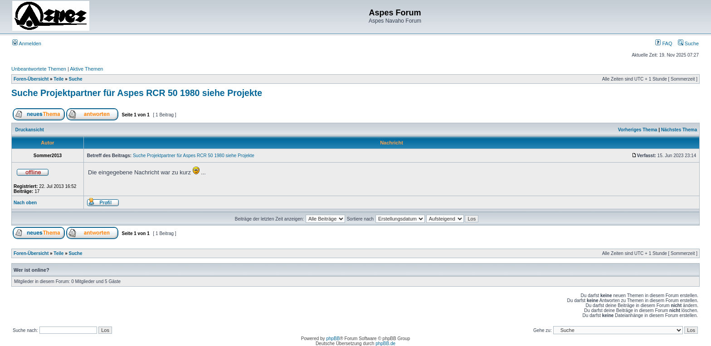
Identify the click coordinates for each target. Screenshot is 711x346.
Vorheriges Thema (637, 129)
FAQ (663, 43)
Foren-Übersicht (31, 79)
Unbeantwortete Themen (38, 69)
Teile (58, 79)
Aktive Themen (86, 69)
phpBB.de (385, 343)
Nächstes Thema (679, 129)
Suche (688, 43)
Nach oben (25, 202)
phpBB (333, 338)
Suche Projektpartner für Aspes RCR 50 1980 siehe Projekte (136, 93)
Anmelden (26, 43)
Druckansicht (29, 129)
